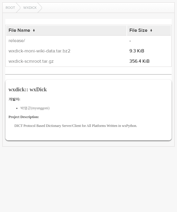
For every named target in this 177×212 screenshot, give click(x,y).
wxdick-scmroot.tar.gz (31, 61)
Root (10, 7)
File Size (138, 30)
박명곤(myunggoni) (35, 108)
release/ (17, 41)
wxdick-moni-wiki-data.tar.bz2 (39, 51)
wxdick (30, 7)
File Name (19, 30)
